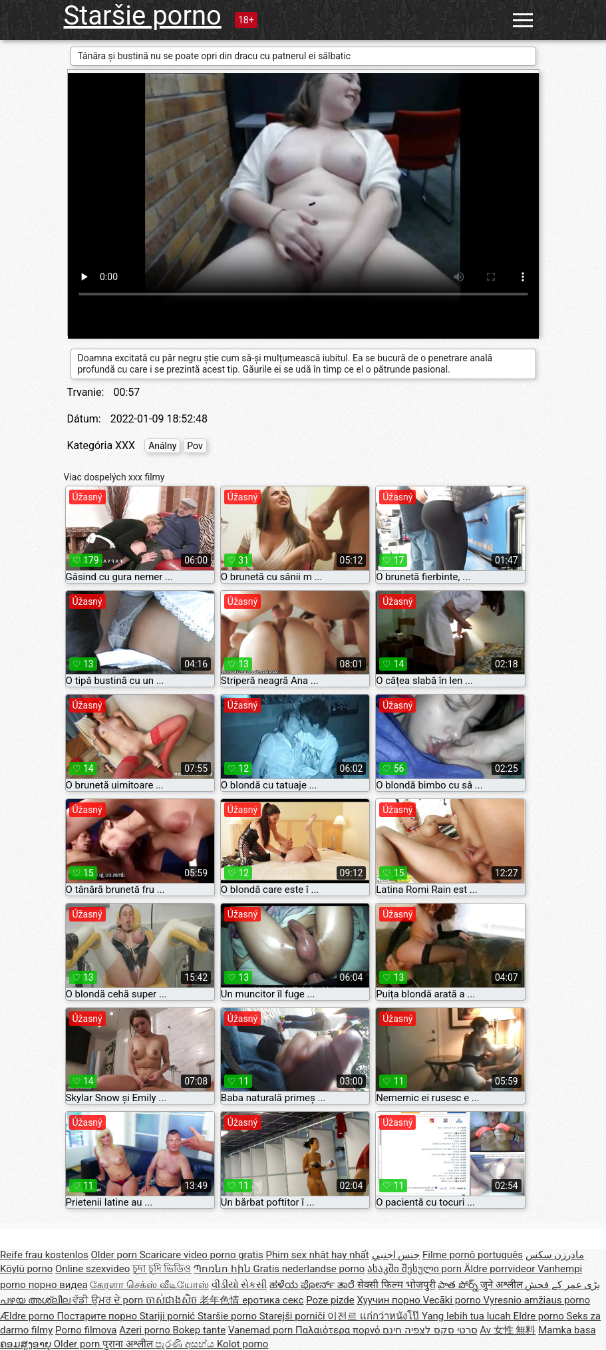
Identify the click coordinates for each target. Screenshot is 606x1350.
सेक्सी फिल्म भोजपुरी (396, 1285)
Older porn (114, 1255)
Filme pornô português (472, 1255)
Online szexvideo (92, 1269)
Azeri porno (145, 1330)
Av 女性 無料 (507, 1330)
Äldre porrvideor (500, 1269)
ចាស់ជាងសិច (173, 1300)
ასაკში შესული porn (415, 1269)
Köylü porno (26, 1269)
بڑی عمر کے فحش (562, 1285)
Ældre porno (28, 1316)
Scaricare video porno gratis (201, 1255)
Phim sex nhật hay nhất (317, 1255)
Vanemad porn (261, 1330)
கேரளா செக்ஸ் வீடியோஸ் (149, 1285)
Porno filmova (85, 1330)
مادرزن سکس (555, 1255)
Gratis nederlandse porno (309, 1269)
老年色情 (221, 1300)
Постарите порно (98, 1316)
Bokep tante (199, 1330)
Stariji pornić (169, 1316)
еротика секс (272, 1300)
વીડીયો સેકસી (239, 1285)
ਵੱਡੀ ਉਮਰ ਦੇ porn (109, 1300)
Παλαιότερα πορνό (338, 1330)
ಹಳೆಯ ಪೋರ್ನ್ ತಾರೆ (313, 1285)
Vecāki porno (453, 1300)
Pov (194, 445)
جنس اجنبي (396, 1255)
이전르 (343, 1316)
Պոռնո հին (223, 1269)
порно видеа (58, 1285)
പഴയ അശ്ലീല (36, 1300)
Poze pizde (330, 1300)
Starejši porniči (293, 1316)
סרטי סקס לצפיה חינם (429, 1330)
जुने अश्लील (502, 1285)
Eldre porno (540, 1316)
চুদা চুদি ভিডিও (161, 1269)
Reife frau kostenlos (44, 1255)
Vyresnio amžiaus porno (536, 1300)
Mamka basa (566, 1330)
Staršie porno (143, 15)
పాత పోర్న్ (459, 1285)
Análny (162, 445)
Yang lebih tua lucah (468, 1316)
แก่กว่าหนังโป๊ (391, 1316)
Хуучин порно (390, 1300)
